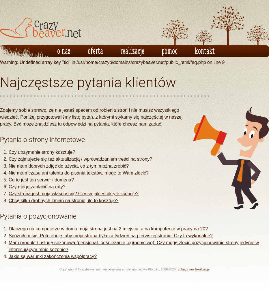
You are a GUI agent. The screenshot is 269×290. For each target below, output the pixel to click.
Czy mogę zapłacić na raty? (37, 186)
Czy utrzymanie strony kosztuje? (42, 152)
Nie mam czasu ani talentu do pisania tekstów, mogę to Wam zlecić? (79, 172)
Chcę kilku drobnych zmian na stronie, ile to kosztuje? (64, 200)
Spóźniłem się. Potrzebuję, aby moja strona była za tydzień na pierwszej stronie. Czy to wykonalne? (111, 235)
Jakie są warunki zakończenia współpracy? (53, 256)
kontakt (205, 50)
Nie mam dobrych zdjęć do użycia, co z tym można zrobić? (69, 166)
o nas (63, 50)
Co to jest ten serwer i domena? (41, 179)
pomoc (170, 50)
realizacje (132, 50)
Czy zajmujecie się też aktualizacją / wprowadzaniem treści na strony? (80, 159)
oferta (95, 50)
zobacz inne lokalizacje (194, 269)
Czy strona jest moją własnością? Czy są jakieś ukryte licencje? (74, 193)
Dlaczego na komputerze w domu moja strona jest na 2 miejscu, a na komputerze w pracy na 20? (108, 228)
